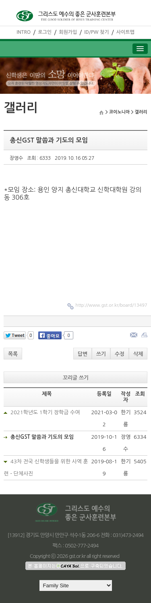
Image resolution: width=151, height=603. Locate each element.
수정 (119, 354)
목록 (13, 354)
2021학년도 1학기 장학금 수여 (45, 412)
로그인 (45, 32)
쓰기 (101, 354)
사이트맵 (125, 32)
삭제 (138, 354)
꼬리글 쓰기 (76, 377)
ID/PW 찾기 (96, 32)
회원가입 (68, 32)
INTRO (24, 32)
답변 (82, 354)
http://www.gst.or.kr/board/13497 (111, 305)
